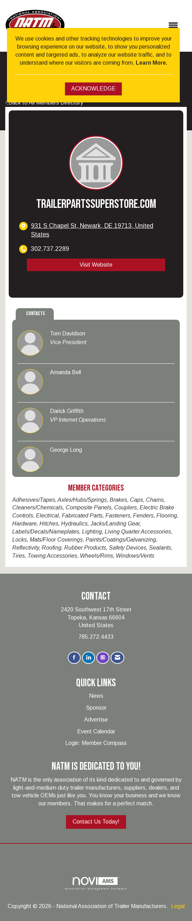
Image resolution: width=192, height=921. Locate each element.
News (96, 696)
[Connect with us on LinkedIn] (88, 658)
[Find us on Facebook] (74, 658)
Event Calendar (96, 731)
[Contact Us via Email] (117, 658)
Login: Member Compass (96, 743)
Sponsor (96, 708)
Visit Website (96, 265)
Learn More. (151, 63)
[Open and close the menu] (125, 25)
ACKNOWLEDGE (93, 89)
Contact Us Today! (96, 822)
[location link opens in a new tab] (102, 230)
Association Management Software (96, 883)
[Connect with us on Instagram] (102, 658)
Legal (178, 906)
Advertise (96, 720)
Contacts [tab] (35, 313)
